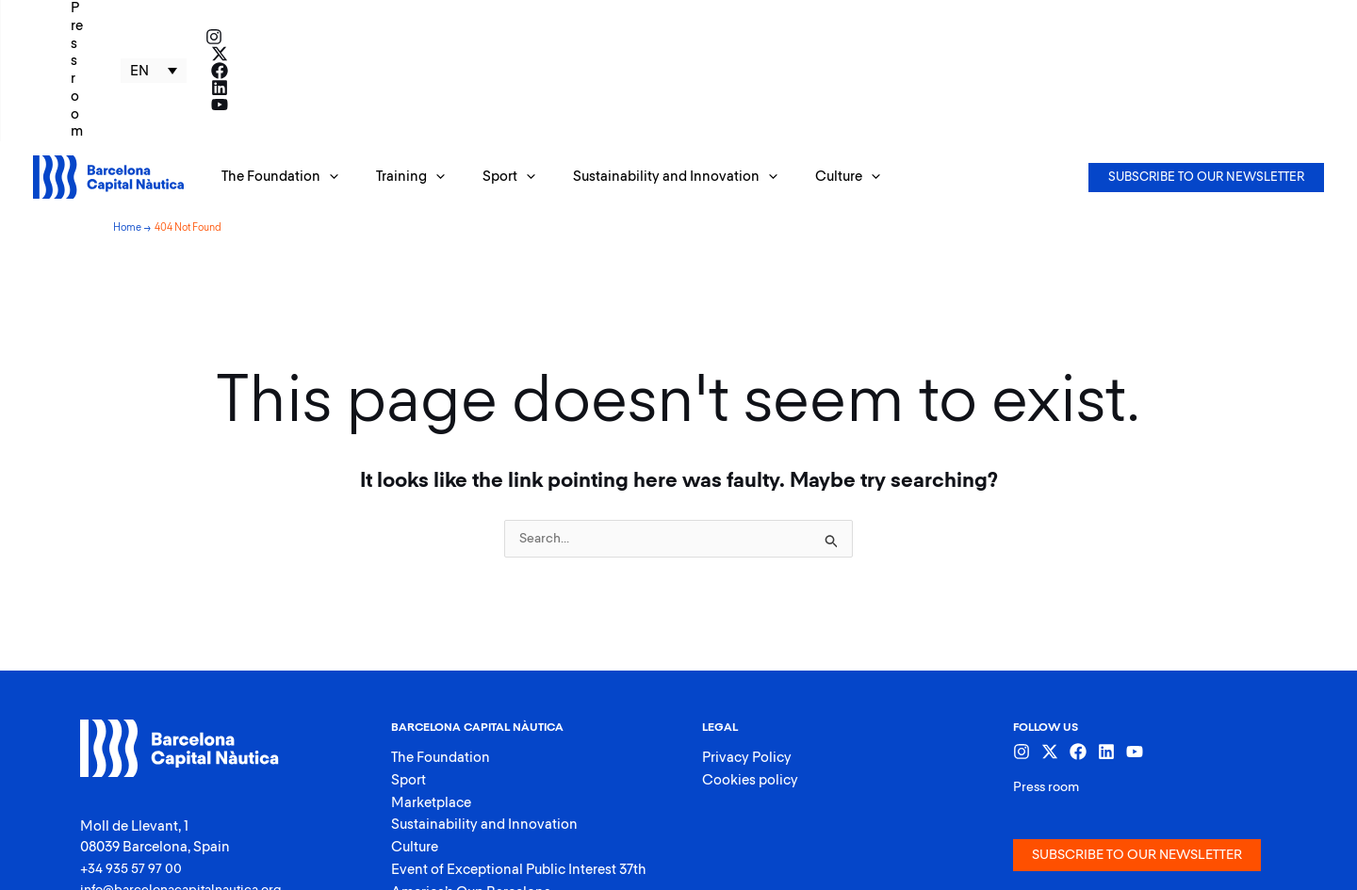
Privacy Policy (747, 647)
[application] (325, 64)
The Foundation (440, 647)
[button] (275, 64)
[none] (1142, 14)
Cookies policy (750, 671)
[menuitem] (1142, 14)
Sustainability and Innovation (484, 719)
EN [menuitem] (1128, 15)
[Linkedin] (1287, 14)
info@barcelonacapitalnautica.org (188, 777)
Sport (408, 671)
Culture (414, 743)
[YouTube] (1315, 14)
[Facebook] (1259, 14)
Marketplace (431, 695)
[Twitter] (1230, 14)
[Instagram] (1202, 14)
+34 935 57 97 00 (131, 757)
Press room (1048, 676)
